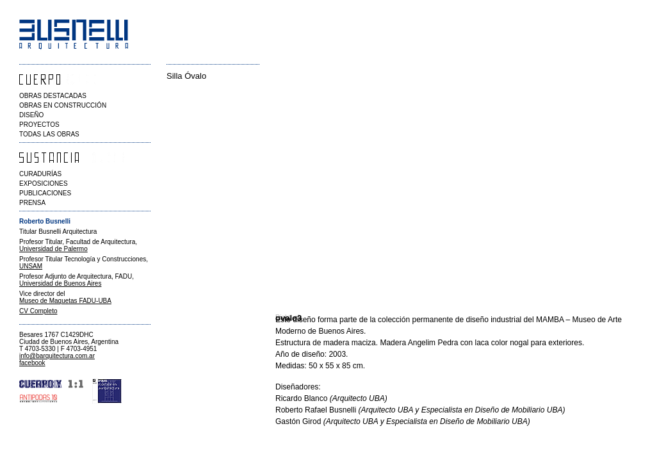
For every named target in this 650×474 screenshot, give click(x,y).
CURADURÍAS (40, 173)
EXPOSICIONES (43, 183)
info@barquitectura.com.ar (57, 355)
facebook (32, 362)
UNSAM (30, 266)
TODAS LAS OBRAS (49, 134)
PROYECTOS (39, 124)
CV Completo (38, 311)
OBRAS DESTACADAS (52, 95)
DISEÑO (31, 114)
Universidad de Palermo (53, 248)
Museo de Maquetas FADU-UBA (65, 300)
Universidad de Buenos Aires (60, 283)
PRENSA (32, 202)
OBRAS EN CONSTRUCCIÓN (62, 105)
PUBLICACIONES (45, 193)
